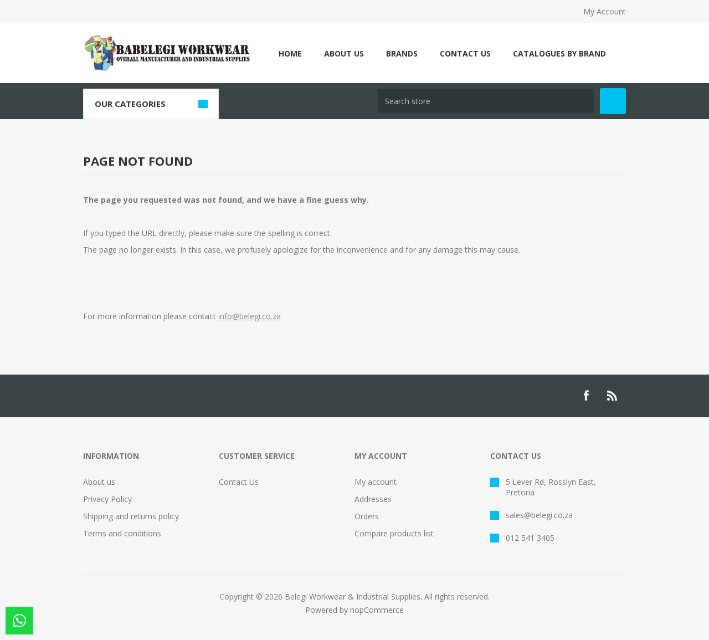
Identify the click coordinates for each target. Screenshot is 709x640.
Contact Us (239, 482)
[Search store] (486, 101)
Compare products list (394, 533)
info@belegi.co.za (249, 316)
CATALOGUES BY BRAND (559, 53)
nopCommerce (377, 610)
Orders (366, 516)
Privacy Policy (107, 499)
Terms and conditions (122, 533)
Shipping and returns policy (131, 516)
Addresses (373, 499)
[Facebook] (586, 396)
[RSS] (612, 396)
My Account (604, 11)
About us (99, 482)
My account (375, 482)
